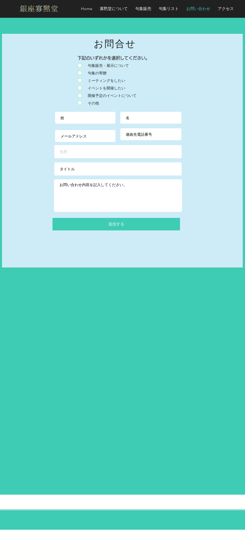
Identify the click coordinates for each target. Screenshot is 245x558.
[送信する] (116, 224)
